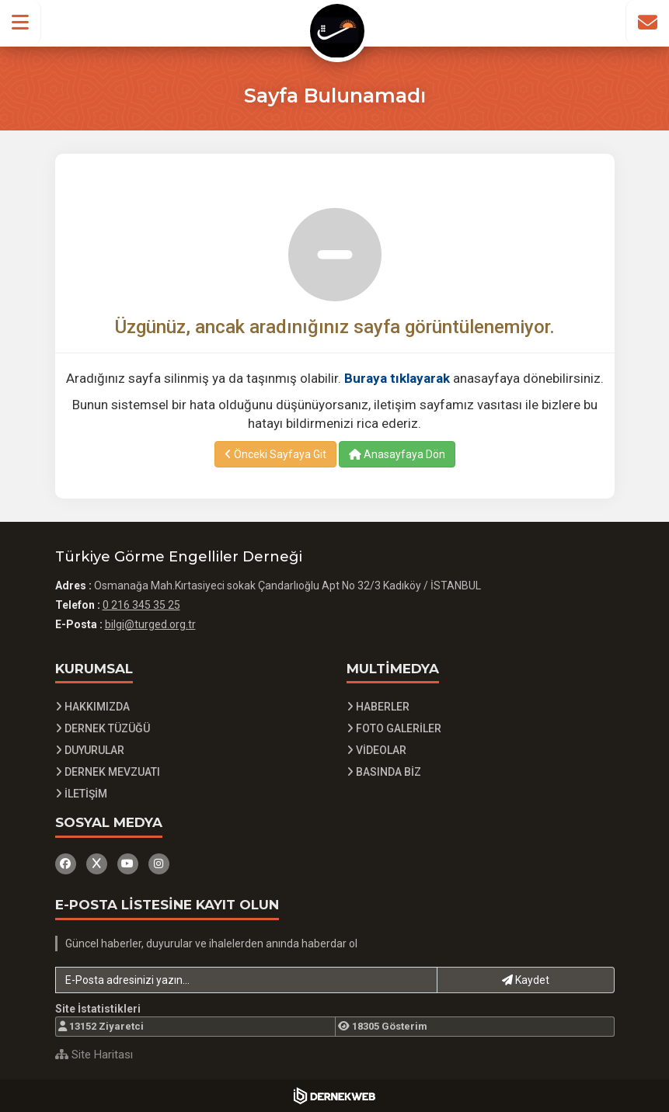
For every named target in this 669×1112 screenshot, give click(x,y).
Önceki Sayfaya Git (275, 454)
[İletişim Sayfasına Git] (647, 22)
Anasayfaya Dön (397, 454)
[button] (20, 22)
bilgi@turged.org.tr (150, 624)
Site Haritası (94, 1055)
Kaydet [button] (525, 980)
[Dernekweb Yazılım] (334, 1095)
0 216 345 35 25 (141, 605)
